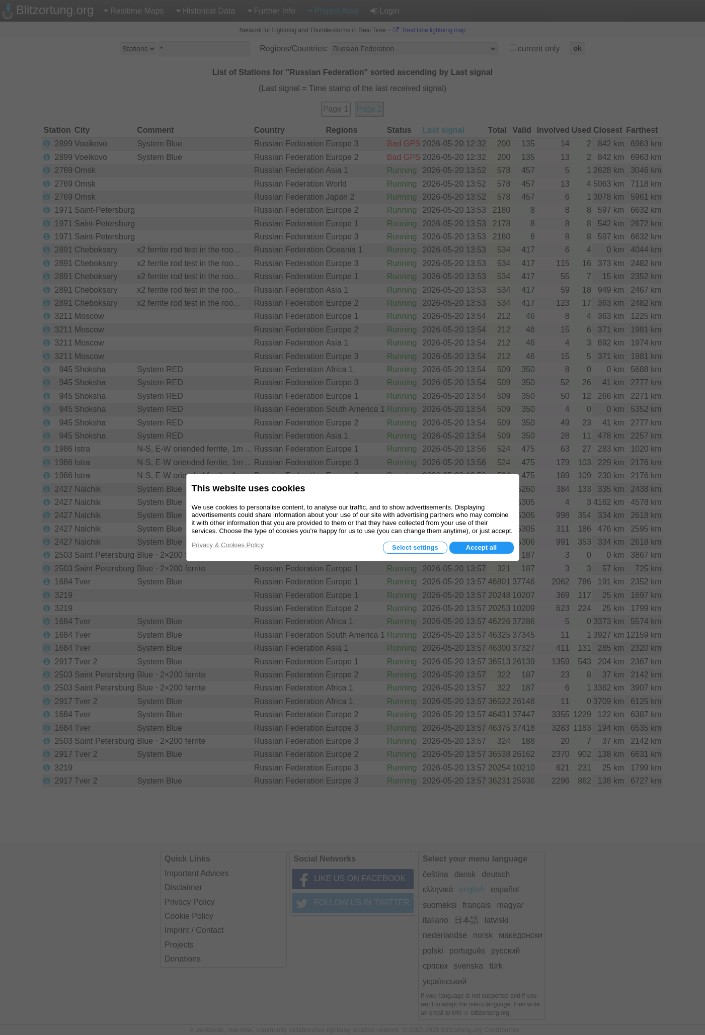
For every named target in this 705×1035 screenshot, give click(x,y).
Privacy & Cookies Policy (228, 545)
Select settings (415, 547)
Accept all (481, 547)
